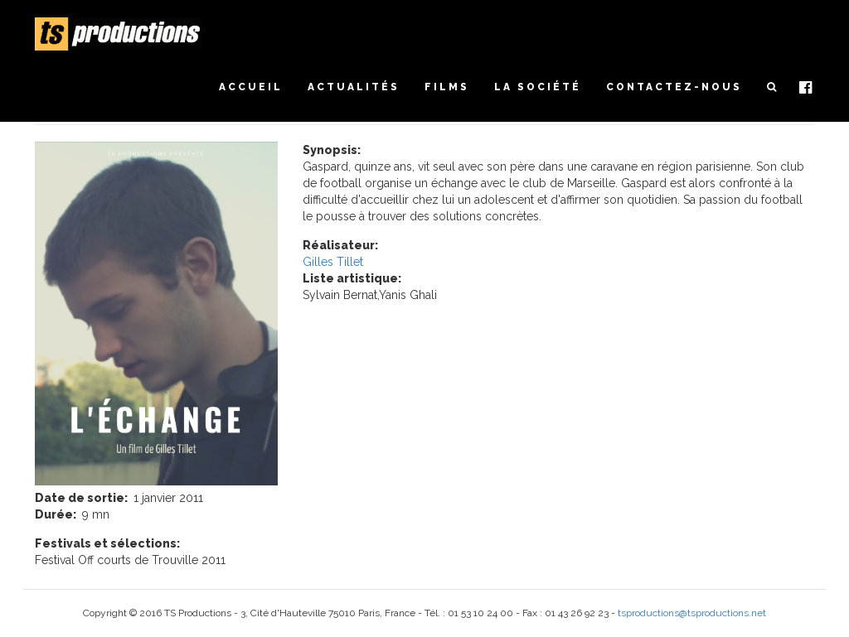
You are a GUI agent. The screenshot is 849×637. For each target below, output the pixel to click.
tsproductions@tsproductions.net (692, 613)
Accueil (251, 87)
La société (537, 87)
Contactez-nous (674, 87)
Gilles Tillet (333, 261)
